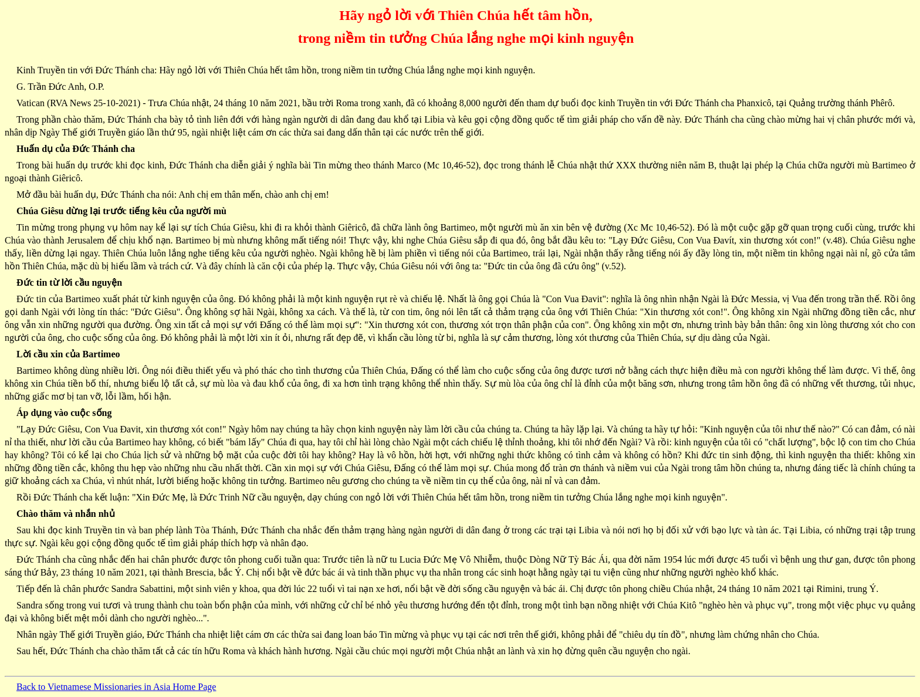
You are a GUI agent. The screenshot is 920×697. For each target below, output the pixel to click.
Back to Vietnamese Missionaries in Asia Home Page (116, 687)
